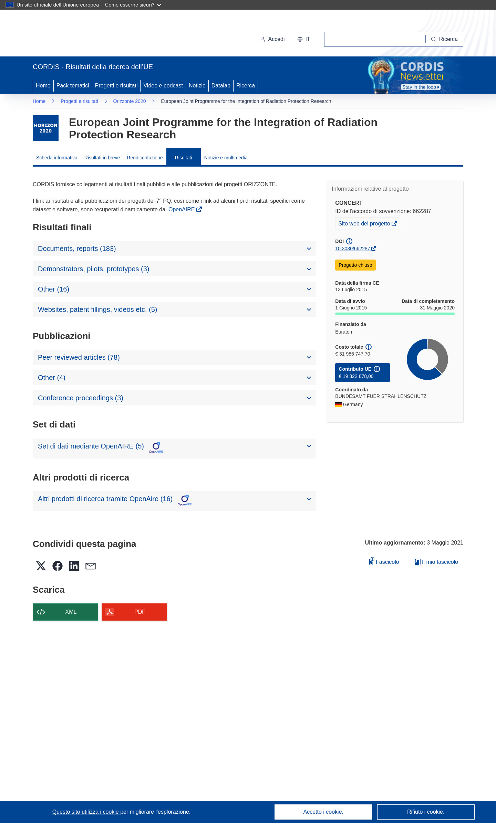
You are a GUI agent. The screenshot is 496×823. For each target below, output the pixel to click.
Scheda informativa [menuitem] (57, 157)
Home (43, 85)
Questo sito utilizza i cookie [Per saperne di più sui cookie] (86, 812)
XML (71, 612)
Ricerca (245, 85)
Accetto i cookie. (323, 812)
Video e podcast (163, 85)
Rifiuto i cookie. (426, 812)
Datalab (220, 85)
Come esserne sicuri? (133, 5)
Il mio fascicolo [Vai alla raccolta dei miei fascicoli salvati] (436, 562)
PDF (139, 612)
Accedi (272, 39)
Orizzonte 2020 (129, 101)
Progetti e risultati (116, 85)
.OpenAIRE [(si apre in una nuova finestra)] (181, 209)
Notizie (197, 85)
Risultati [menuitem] (183, 157)
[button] (304, 39)
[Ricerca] (444, 39)
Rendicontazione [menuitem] (145, 157)
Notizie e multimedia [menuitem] (226, 157)
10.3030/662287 (352, 248)
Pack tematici (72, 85)
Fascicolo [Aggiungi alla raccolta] (384, 561)
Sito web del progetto (365, 224)
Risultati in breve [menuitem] (102, 157)
